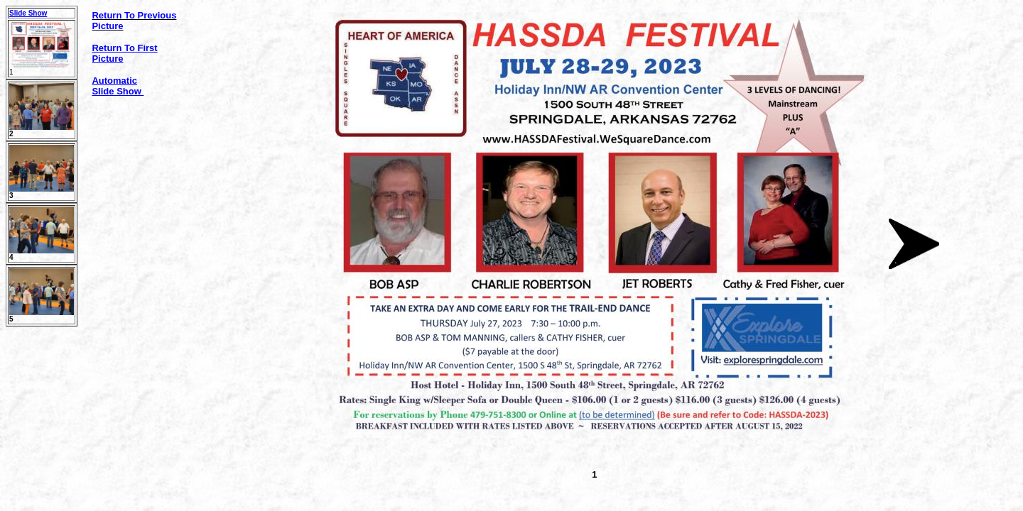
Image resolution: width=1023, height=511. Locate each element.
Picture (107, 58)
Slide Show (28, 13)
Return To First (124, 48)
